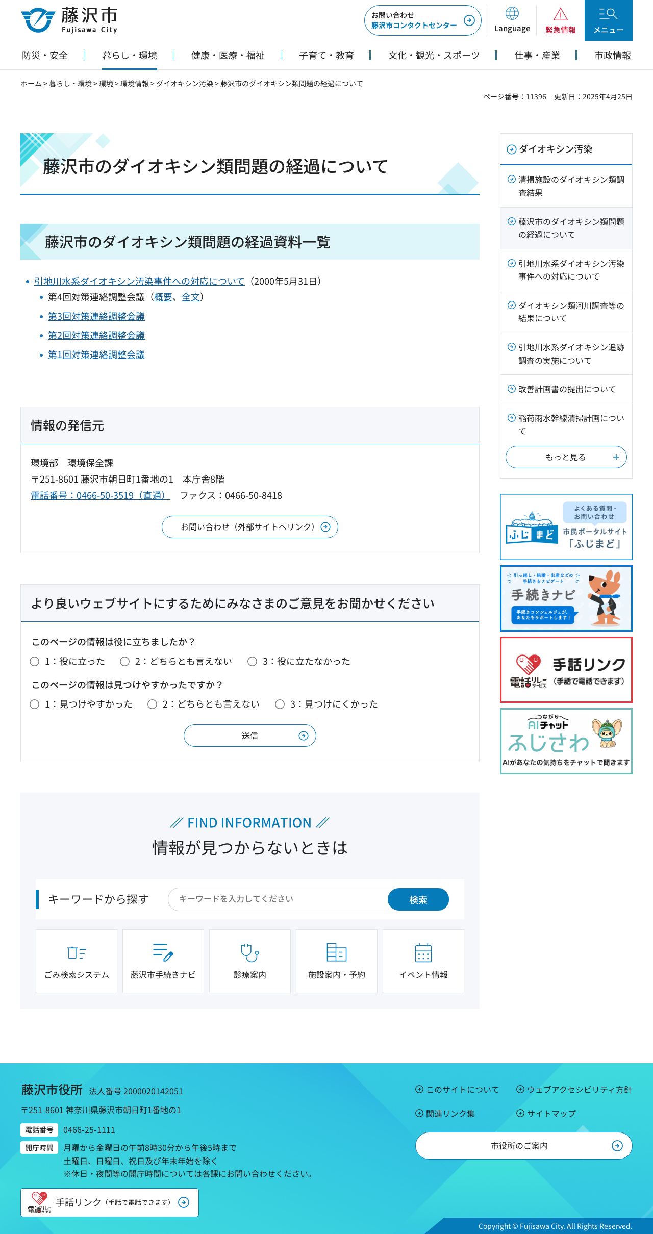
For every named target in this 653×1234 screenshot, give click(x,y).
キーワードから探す (98, 898)
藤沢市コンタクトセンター (414, 20)
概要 (163, 296)
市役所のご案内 (519, 1145)
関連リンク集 (450, 1113)
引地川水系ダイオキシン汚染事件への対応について (139, 280)
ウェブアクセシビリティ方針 (579, 1089)
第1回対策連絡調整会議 (96, 354)
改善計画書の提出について (567, 389)
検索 (418, 899)
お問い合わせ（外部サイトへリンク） (250, 526)
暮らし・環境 (70, 83)
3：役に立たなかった (306, 660)
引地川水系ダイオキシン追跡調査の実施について (571, 353)
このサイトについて (462, 1089)
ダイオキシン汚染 (184, 83)
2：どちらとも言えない (183, 660)
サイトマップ (551, 1113)
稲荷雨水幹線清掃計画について (571, 424)
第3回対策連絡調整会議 (96, 315)
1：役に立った (75, 660)
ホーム (31, 83)
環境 (106, 83)
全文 (191, 296)
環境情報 (134, 83)
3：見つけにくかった (334, 703)
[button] (512, 20)
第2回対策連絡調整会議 (96, 334)
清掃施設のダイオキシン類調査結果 (571, 185)
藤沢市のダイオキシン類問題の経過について (571, 228)
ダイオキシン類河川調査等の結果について (571, 311)
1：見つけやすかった (89, 703)
